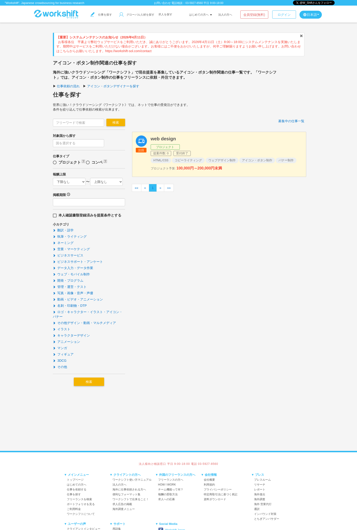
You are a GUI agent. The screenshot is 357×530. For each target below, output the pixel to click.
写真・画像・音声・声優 (73, 293)
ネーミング (63, 243)
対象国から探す (64, 136)
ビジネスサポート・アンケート (78, 261)
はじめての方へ (200, 14)
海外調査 (259, 499)
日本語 (311, 15)
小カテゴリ (61, 224)
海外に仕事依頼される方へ (129, 489)
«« (137, 188)
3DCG (60, 360)
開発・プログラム (68, 280)
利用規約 (209, 484)
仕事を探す (101, 14)
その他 (60, 367)
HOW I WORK (167, 484)
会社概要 (209, 479)
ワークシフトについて (81, 514)
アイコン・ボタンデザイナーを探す (113, 86)
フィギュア (63, 354)
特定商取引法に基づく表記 (220, 494)
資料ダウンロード (215, 499)
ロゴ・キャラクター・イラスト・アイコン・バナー (88, 314)
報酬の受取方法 (168, 494)
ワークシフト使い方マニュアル (132, 479)
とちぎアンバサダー (266, 518)
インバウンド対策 (265, 514)
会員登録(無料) (254, 15)
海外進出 (259, 494)
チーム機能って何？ (170, 489)
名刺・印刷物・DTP (70, 305)
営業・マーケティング (71, 249)
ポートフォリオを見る (81, 504)
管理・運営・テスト (70, 287)
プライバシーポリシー (218, 489)
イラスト (62, 329)
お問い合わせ (162, 3)
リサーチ (259, 484)
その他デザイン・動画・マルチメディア (84, 323)
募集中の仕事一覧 (291, 121)
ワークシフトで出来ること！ (130, 499)
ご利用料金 (74, 509)
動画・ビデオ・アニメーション (78, 299)
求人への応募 (166, 499)
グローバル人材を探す (136, 14)
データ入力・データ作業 (73, 268)
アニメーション (66, 342)
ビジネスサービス (68, 255)
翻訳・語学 (63, 230)
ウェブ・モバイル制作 (71, 274)
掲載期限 (59, 195)
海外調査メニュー (123, 509)
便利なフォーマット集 (126, 494)
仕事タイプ (61, 156)
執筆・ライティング (70, 236)
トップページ (75, 479)
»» (169, 188)
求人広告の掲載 (122, 504)
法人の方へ (225, 14)
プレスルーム (262, 479)
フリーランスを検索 (79, 499)
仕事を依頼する (76, 489)
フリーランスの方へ (170, 479)
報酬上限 (59, 174)
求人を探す (165, 14)
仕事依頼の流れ (68, 86)
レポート (259, 489)
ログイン (284, 15)
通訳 (257, 509)
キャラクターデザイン (71, 335)
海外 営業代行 (263, 504)
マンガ (60, 348)
